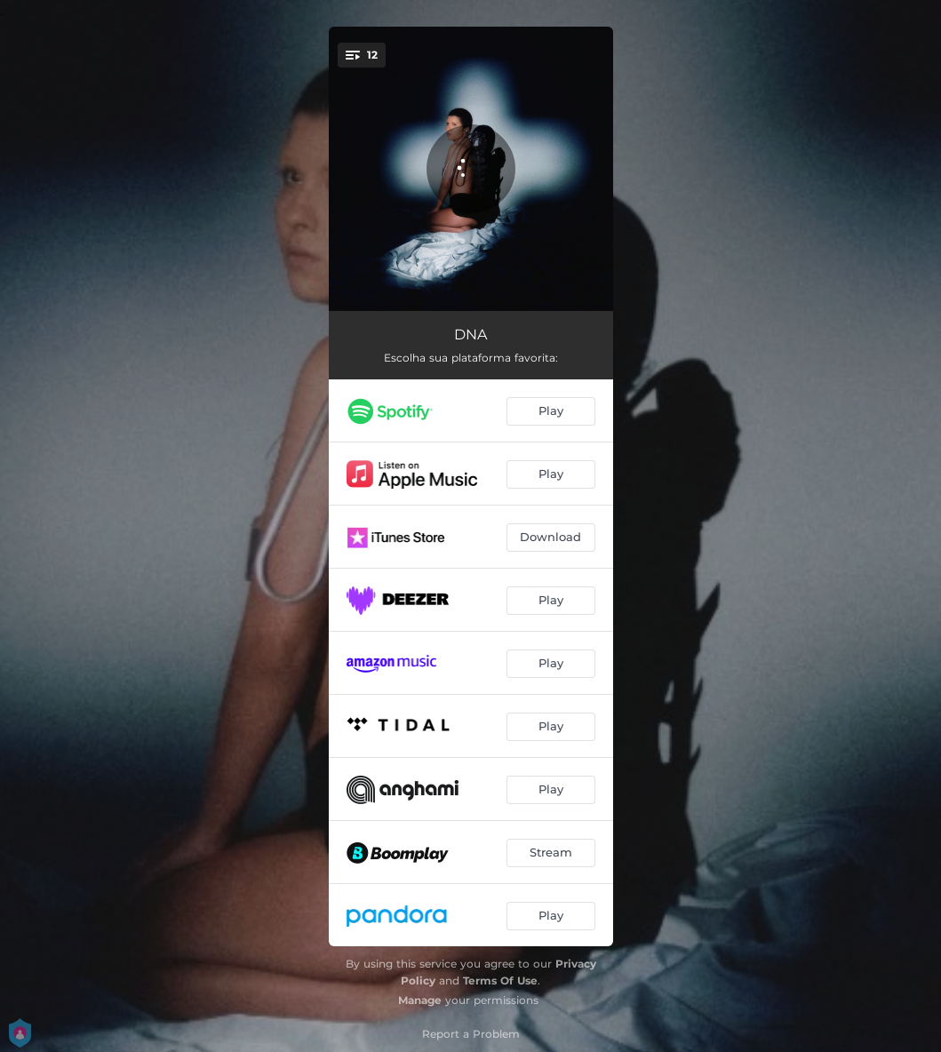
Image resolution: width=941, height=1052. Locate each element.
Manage (420, 1000)
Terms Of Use (500, 980)
